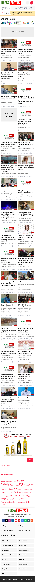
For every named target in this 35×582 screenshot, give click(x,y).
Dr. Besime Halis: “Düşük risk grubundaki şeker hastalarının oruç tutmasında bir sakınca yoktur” (26, 100)
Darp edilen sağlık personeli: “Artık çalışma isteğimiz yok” (8, 307)
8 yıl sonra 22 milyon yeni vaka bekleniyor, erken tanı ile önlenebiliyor (25, 122)
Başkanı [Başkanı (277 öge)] (20, 481)
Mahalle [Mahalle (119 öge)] (29, 489)
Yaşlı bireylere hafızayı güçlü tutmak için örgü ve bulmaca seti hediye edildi (25, 261)
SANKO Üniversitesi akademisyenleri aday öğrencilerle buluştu (25, 307)
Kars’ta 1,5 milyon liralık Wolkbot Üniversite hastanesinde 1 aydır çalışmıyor (9, 168)
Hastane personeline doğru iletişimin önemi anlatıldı (8, 51)
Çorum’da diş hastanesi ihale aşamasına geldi (9, 143)
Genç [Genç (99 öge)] (28, 485)
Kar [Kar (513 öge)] (16, 488)
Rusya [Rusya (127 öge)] (24, 493)
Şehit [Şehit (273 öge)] (30, 502)
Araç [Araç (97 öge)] (8, 481)
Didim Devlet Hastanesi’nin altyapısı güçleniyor (8, 330)
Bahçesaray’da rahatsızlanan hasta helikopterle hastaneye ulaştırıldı (8, 238)
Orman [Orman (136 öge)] (6, 493)
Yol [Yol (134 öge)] (7, 499)
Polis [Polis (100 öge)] (12, 493)
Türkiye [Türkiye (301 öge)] (16, 495)
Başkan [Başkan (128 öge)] (15, 481)
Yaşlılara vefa (22, 282)
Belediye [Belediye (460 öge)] (6, 484)
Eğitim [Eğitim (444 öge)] (22, 484)
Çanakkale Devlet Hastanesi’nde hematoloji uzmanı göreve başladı (7, 75)
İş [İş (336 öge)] (26, 501)
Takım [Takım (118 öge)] (2, 496)
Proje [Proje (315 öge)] (16, 492)
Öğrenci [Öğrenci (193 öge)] (4, 502)
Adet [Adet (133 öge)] (2, 481)
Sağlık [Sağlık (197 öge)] (28, 492)
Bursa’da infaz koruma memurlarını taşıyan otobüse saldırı (22, 13)
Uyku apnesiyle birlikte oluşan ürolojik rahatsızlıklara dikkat (8, 284)
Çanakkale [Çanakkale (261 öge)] (23, 498)
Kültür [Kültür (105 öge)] (19, 489)
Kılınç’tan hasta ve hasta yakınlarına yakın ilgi (25, 144)
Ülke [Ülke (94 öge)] (17, 502)
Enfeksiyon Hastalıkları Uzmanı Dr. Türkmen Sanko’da (25, 237)
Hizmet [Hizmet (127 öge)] (7, 489)
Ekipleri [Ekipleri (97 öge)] (17, 485)
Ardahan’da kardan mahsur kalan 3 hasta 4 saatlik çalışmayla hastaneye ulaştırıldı (9, 215)
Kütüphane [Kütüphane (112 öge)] (24, 489)
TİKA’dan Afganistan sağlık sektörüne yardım (9, 352)
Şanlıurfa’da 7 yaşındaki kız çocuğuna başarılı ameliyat (9, 98)
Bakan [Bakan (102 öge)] (10, 481)
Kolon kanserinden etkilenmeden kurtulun (25, 352)
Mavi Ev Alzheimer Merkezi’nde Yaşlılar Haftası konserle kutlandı (7, 400)
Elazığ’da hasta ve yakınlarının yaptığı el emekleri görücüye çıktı (8, 376)
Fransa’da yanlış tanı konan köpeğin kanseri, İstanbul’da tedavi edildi (26, 214)
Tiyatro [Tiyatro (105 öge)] (6, 496)
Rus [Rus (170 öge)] (20, 493)
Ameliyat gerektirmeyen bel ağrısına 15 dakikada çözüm (26, 330)
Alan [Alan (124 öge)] (5, 481)
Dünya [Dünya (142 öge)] (13, 485)
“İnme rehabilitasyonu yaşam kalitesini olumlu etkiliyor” (26, 167)
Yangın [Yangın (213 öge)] (3, 499)
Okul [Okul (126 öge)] (2, 493)
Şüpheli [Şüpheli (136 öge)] (3, 505)
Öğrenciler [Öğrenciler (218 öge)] (11, 502)
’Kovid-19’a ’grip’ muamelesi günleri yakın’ (24, 75)
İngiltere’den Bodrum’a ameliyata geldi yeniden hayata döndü (9, 423)
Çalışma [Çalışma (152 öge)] (15, 499)
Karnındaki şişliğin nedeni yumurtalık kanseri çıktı (24, 376)
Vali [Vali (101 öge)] (29, 496)
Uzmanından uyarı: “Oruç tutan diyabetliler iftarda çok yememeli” (26, 191)
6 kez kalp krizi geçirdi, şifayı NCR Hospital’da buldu (25, 51)
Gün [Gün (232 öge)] (31, 485)
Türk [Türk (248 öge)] (10, 495)
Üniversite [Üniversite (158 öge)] (21, 502)
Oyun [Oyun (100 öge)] (9, 493)
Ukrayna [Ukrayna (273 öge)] (24, 495)
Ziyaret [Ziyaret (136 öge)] (11, 499)
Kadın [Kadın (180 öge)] (11, 489)
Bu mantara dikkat (24, 398)
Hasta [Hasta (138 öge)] (2, 489)
